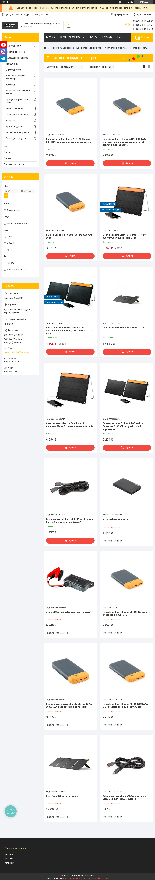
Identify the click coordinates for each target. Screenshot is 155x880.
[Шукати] (67, 23)
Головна (50, 37)
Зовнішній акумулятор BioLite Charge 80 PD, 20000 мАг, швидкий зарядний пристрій (69, 705)
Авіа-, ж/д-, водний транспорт (15, 77)
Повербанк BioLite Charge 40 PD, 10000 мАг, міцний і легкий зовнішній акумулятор (125, 705)
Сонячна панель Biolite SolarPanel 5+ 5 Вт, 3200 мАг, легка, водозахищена (124, 236)
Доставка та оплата (14, 164)
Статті (7, 146)
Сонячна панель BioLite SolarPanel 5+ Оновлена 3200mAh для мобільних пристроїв (69, 425)
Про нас (93, 37)
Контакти (107, 37)
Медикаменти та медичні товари (18, 92)
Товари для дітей (14, 108)
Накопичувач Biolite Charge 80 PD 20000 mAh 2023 (69, 236)
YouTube (9, 859)
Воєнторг (10, 120)
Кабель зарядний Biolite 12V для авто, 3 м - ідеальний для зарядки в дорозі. (125, 797)
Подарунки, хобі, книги (17, 114)
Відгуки (7, 158)
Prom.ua (92, 876)
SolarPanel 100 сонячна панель (62, 796)
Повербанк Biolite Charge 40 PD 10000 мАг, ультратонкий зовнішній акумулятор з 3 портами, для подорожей (125, 142)
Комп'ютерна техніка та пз (89, 48)
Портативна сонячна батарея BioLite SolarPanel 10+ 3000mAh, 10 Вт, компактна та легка (69, 330)
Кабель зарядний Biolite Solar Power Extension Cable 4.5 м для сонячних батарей (70, 520)
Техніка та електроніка (63, 48)
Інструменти (12, 64)
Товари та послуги (70, 37)
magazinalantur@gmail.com (17, 352)
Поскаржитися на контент (74, 878)
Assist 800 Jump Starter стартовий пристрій (68, 612)
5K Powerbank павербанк (115, 519)
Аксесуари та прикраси (17, 58)
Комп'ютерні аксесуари (116, 48)
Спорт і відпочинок (15, 52)
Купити (72, 163)
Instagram (9, 863)
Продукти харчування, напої (17, 101)
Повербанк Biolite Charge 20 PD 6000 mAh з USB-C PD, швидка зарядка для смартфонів (69, 140)
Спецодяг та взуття (16, 138)
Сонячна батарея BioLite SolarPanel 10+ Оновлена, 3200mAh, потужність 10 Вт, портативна (123, 426)
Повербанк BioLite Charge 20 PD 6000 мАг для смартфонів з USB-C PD (126, 613)
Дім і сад (10, 84)
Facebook (9, 854)
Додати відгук (144, 14)
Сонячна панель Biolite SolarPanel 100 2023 (125, 327)
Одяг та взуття (13, 70)
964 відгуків (127, 2)
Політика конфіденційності (98, 878)
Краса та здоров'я (15, 126)
